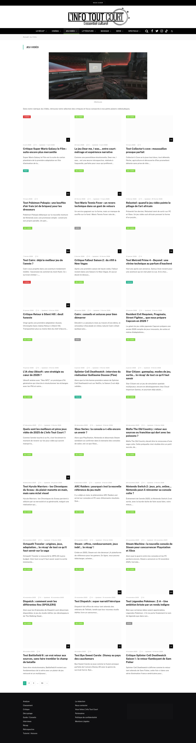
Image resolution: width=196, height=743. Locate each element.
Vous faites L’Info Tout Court (86, 709)
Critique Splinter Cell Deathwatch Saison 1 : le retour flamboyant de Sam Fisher (148, 659)
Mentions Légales (82, 721)
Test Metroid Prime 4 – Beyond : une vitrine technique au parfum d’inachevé (149, 262)
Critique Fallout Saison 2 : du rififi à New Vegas (95, 262)
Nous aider (98, 2)
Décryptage (27, 713)
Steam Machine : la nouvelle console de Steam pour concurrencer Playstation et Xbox (149, 547)
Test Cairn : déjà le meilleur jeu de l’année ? (43, 262)
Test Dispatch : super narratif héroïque (97, 601)
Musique (105, 31)
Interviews (27, 721)
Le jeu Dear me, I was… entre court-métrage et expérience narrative (95, 150)
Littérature (88, 31)
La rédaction (80, 701)
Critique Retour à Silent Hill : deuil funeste (43, 316)
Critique (26, 709)
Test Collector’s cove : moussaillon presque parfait (146, 150)
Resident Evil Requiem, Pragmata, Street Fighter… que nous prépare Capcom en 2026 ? (146, 318)
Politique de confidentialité (86, 717)
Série (118, 31)
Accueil (26, 37)
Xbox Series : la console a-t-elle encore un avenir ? (97, 431)
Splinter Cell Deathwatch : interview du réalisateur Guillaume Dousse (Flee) (97, 373)
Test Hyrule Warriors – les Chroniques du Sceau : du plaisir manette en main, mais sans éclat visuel (45, 490)
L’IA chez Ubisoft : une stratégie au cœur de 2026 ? (43, 373)
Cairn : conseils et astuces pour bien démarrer (95, 316)
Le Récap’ (40, 31)
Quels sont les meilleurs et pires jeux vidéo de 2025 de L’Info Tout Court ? (45, 431)
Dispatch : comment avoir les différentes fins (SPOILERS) (40, 603)
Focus (129, 282)
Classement (28, 705)
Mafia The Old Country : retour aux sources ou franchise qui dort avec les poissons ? (148, 432)
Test (26, 170)
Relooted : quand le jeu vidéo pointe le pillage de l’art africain (148, 204)
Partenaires (79, 713)
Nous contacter (81, 705)
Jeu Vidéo (70, 31)
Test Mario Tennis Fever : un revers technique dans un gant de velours (94, 204)
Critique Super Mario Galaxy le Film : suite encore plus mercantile (44, 150)
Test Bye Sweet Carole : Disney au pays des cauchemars (97, 657)
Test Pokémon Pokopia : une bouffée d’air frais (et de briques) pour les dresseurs (44, 206)
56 (42, 683)
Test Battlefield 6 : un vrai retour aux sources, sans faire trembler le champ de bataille (45, 659)
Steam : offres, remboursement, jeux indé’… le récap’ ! (96, 545)
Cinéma (55, 31)
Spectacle (133, 31)
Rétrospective (28, 729)
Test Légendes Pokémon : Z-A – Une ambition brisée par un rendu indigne (148, 603)
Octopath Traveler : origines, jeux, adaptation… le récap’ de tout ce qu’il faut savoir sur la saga (45, 547)
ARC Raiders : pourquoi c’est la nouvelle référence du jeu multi (97, 488)
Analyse (26, 701)
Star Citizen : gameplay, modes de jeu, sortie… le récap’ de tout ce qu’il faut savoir (148, 375)
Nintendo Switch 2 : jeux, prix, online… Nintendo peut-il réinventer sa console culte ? (149, 490)
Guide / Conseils (29, 717)
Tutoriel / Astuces (30, 733)
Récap (25, 725)
